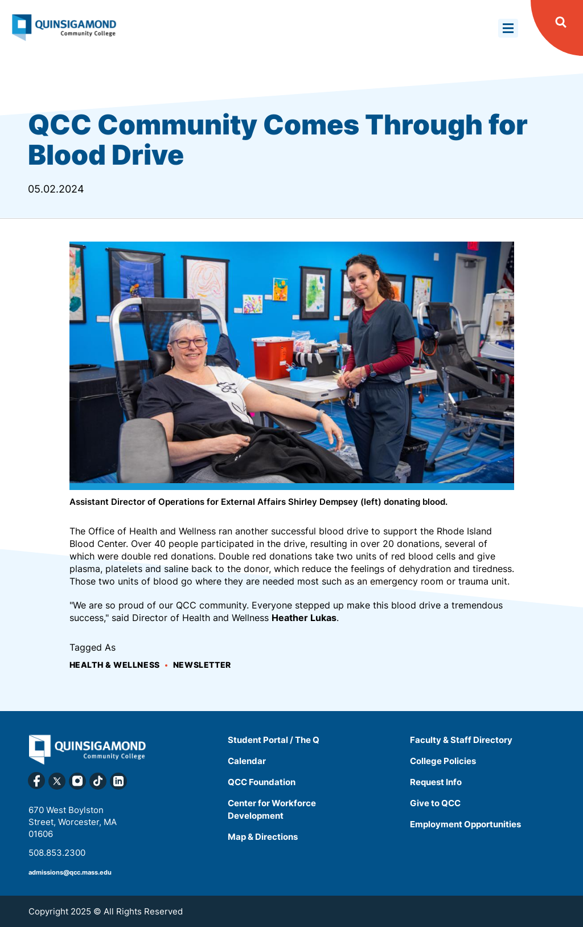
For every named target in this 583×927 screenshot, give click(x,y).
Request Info (436, 782)
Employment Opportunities (465, 824)
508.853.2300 (56, 852)
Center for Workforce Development (272, 809)
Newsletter (202, 664)
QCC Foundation (261, 782)
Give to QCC (435, 803)
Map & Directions (263, 836)
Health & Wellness (114, 664)
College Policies (443, 761)
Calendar (247, 761)
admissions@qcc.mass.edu (70, 872)
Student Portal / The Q (273, 739)
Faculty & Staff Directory (461, 739)
